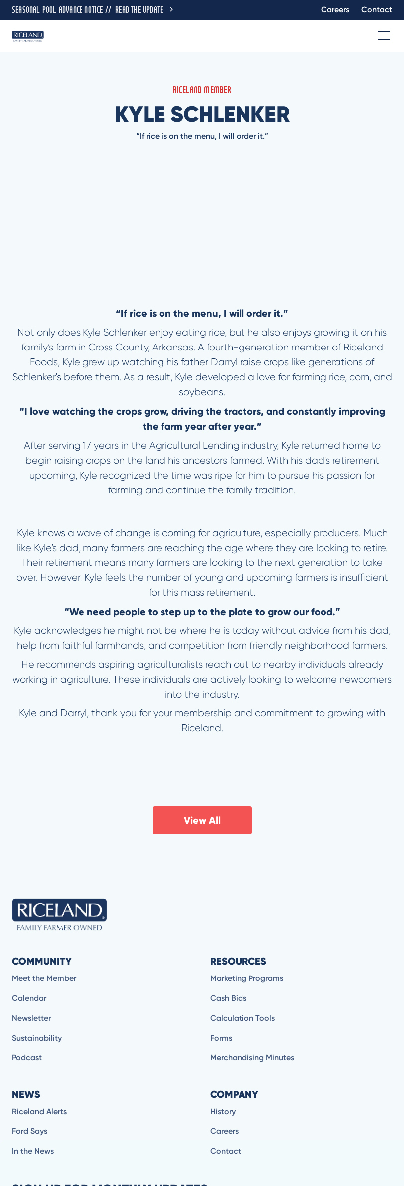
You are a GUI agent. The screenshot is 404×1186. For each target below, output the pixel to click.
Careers (335, 9)
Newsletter (31, 1018)
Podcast (27, 1057)
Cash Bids (228, 998)
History (223, 1111)
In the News (33, 1151)
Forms (221, 1038)
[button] (382, 36)
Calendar (29, 998)
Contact (376, 9)
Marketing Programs (246, 978)
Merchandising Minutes (252, 1057)
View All (202, 820)
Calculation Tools (242, 1018)
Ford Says (29, 1131)
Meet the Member (44, 978)
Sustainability (37, 1038)
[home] (28, 36)
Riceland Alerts (39, 1111)
